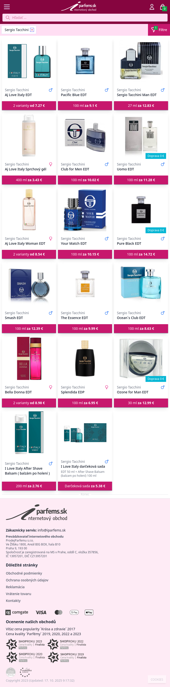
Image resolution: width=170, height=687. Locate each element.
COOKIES (157, 680)
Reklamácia (15, 587)
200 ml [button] (29, 486)
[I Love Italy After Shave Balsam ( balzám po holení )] (29, 432)
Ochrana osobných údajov (27, 580)
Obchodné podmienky (24, 573)
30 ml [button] (141, 402)
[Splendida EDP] (85, 358)
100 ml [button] (85, 105)
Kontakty (13, 600)
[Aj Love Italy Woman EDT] (29, 209)
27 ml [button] (141, 105)
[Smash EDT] (29, 284)
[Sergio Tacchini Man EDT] (141, 61)
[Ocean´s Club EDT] (141, 284)
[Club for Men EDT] (85, 135)
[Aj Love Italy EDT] (29, 61)
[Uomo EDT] (141, 135)
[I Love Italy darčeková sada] (85, 432)
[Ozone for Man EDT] (141, 358)
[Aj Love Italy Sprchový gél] (29, 135)
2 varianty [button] (29, 105)
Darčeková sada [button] (85, 486)
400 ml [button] (29, 179)
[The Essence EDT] (85, 284)
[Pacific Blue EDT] (85, 61)
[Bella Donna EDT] (29, 358)
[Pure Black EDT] (141, 209)
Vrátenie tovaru (18, 593)
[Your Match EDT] (85, 209)
